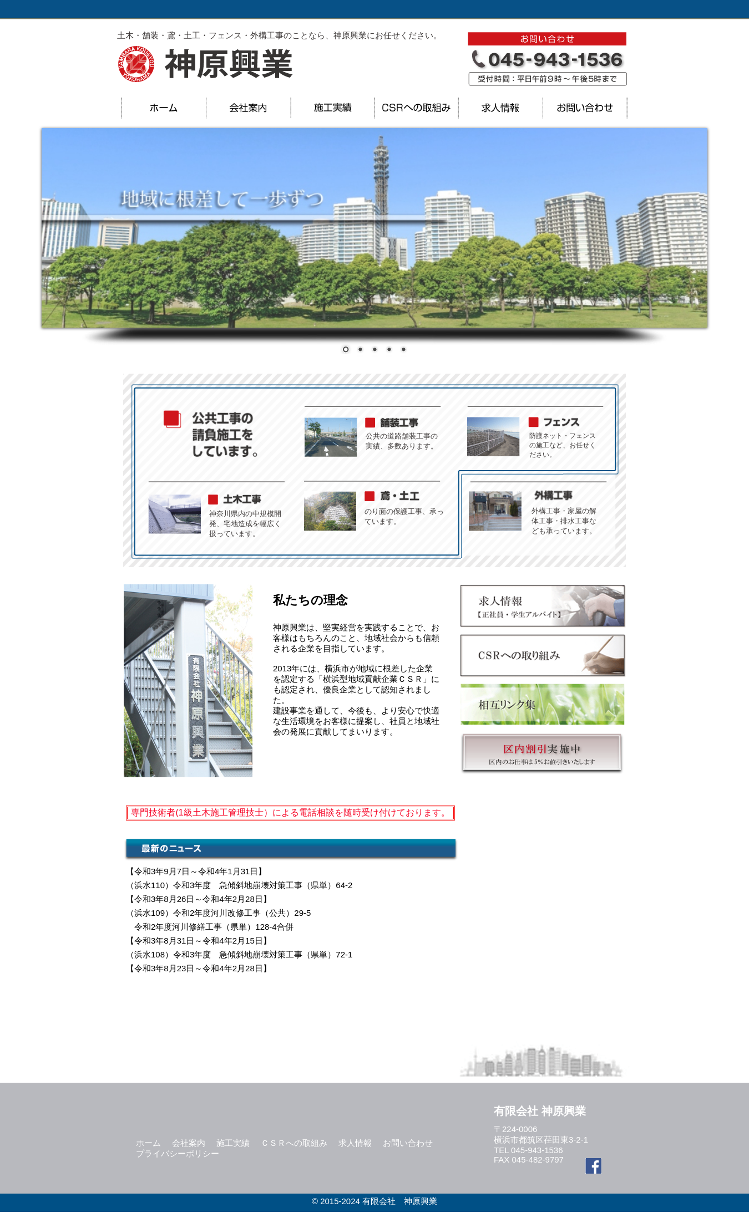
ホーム (148, 1143)
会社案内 (188, 1143)
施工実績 (233, 1143)
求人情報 (355, 1143)
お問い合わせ (408, 1143)
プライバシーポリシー (177, 1153)
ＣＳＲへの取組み (294, 1143)
